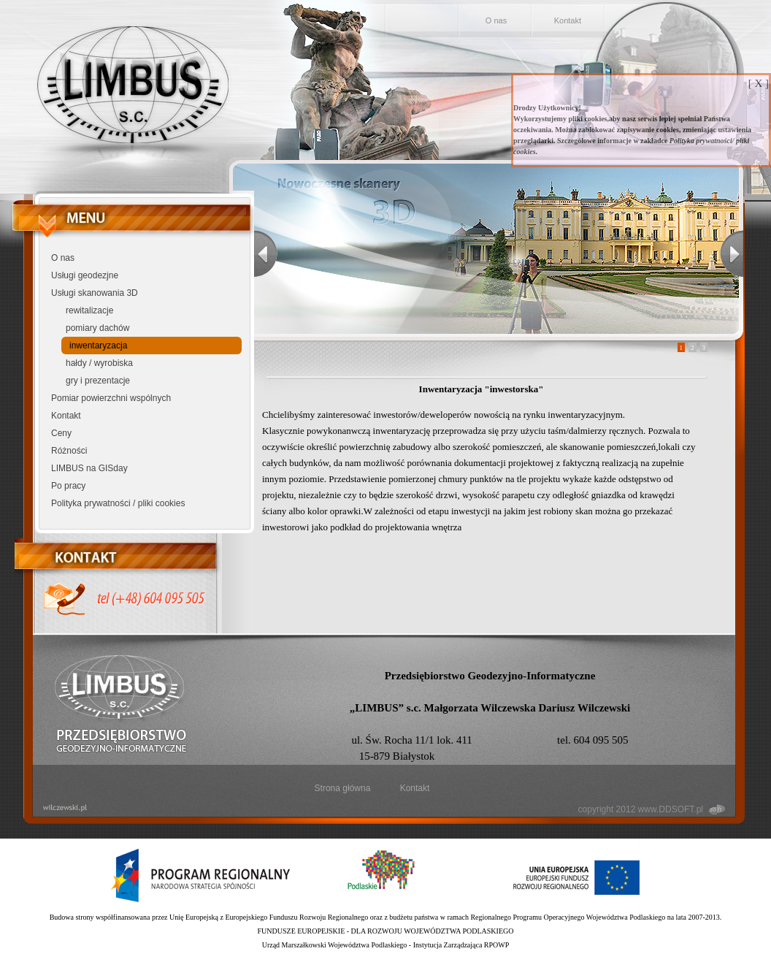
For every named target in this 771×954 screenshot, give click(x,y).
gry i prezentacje (98, 380)
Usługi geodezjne (84, 275)
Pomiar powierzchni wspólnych (111, 398)
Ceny (61, 433)
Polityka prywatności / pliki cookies (118, 503)
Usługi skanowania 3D (94, 293)
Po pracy (68, 486)
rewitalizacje (89, 310)
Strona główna (343, 788)
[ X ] (758, 83)
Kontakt (567, 20)
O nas (496, 20)
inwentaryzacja (98, 345)
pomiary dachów (97, 328)
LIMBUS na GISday (89, 468)
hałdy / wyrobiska (99, 363)
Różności (69, 451)
